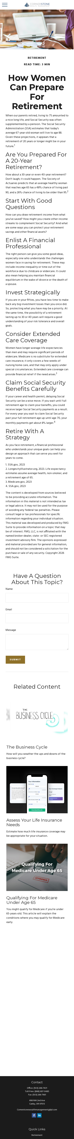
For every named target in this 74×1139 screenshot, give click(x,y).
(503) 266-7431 (40, 1088)
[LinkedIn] (39, 1115)
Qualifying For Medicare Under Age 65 (31, 900)
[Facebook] (34, 1115)
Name (9, 589)
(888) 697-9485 (42, 1091)
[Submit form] (15, 660)
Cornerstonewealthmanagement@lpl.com (37, 1110)
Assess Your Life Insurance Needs (34, 822)
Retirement (37, 1135)
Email (9, 609)
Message (11, 630)
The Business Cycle (26, 747)
